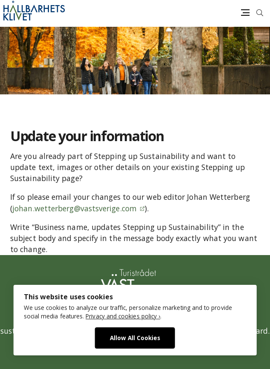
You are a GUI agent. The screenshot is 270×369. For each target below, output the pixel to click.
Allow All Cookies (135, 338)
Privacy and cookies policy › (123, 316)
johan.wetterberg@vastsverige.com (74, 208)
